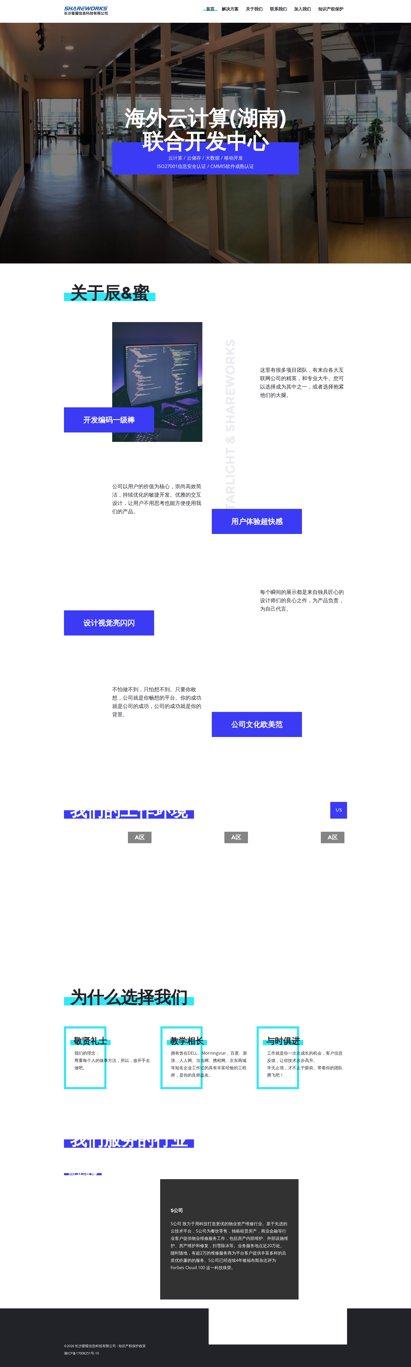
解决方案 (230, 9)
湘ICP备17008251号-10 (81, 1353)
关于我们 (254, 9)
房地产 (79, 1190)
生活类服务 (86, 1208)
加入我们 (302, 9)
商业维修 (83, 1172)
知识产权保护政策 (132, 1345)
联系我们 (278, 9)
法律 (75, 1243)
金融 (75, 1225)
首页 (210, 9)
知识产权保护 (330, 9)
